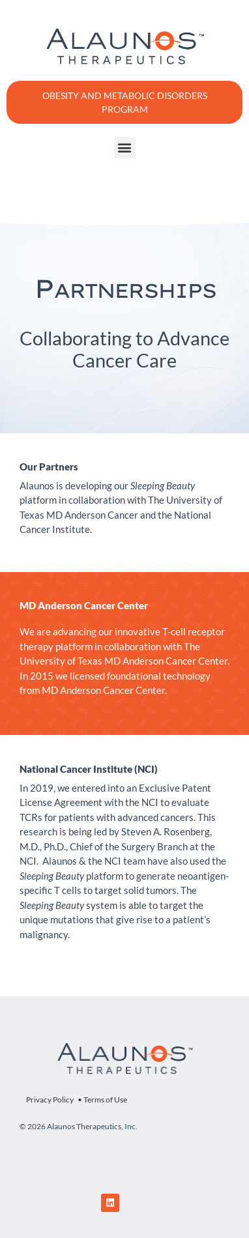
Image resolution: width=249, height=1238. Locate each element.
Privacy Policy (50, 1099)
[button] (125, 147)
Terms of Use (105, 1099)
